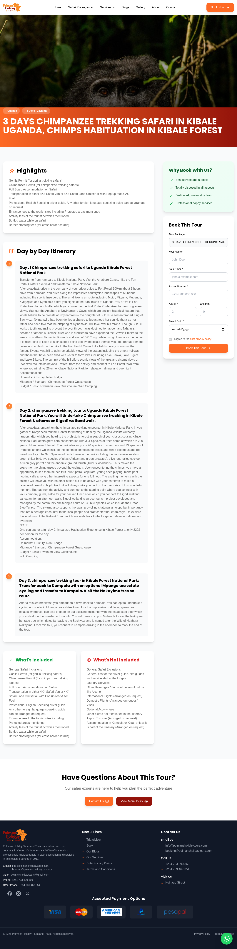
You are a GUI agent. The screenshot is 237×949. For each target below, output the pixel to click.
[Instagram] (18, 893)
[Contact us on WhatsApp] (227, 939)
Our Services (95, 857)
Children (205, 303)
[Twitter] (27, 893)
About (156, 7)
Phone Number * (178, 286)
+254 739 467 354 (29, 885)
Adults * (173, 303)
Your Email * (176, 269)
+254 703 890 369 (22, 879)
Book (89, 845)
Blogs (125, 7)
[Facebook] (9, 893)
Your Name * (176, 251)
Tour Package (177, 234)
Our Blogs (93, 851)
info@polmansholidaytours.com (30, 865)
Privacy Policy (202, 933)
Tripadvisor (93, 839)
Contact (171, 7)
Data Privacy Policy (99, 863)
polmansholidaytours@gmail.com (30, 874)
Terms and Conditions (100, 869)
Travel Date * (176, 321)
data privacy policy (200, 338)
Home (57, 7)
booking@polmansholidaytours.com (32, 869)
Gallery (140, 7)
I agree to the (192, 338)
